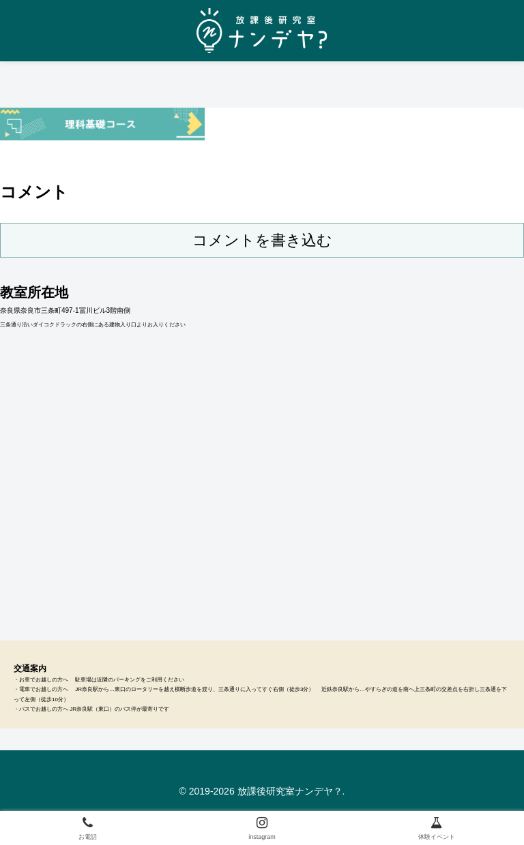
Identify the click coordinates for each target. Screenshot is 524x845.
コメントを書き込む (262, 240)
